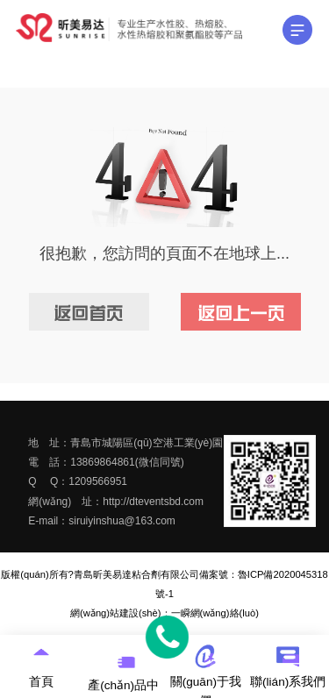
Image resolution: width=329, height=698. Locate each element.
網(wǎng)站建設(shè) (115, 613)
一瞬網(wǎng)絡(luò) (215, 613)
